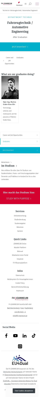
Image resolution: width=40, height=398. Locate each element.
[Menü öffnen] (37, 3)
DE (26, 4)
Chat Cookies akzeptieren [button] (24, 391)
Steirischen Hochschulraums (12, 372)
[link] (20, 215)
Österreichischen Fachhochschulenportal (18, 375)
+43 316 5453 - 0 (20, 312)
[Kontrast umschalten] (19, 4)
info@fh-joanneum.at (20, 316)
